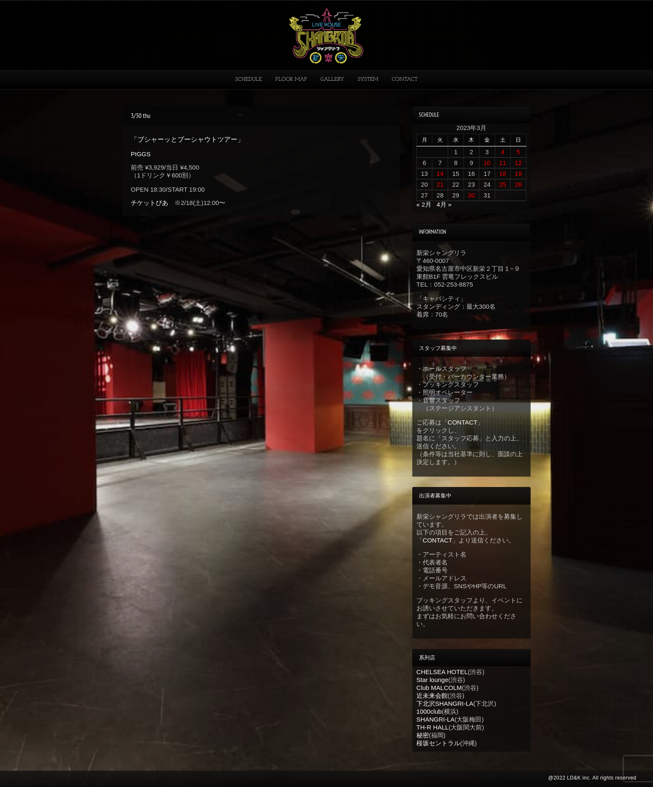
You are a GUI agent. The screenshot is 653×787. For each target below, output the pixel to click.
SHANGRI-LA (435, 719)
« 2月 (423, 204)
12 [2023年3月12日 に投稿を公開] (518, 162)
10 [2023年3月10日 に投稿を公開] (487, 162)
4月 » (443, 204)
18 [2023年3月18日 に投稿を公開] (502, 173)
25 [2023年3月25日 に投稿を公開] (502, 184)
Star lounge (432, 679)
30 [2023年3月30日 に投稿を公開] (471, 195)
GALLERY (332, 79)
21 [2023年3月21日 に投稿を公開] (440, 184)
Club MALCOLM (439, 687)
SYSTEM (368, 79)
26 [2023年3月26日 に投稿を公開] (518, 184)
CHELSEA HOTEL (442, 671)
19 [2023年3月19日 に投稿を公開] (518, 173)
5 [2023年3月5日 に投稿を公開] (518, 151)
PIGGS (141, 153)
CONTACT (405, 79)
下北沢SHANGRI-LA (445, 703)
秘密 (422, 735)
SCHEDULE (248, 79)
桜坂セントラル (438, 743)
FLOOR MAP (291, 79)
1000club (429, 711)
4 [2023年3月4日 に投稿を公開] (502, 151)
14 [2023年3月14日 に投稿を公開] (440, 173)
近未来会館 (432, 695)
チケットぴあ (149, 202)
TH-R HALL (432, 727)
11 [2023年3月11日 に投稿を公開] (502, 162)
